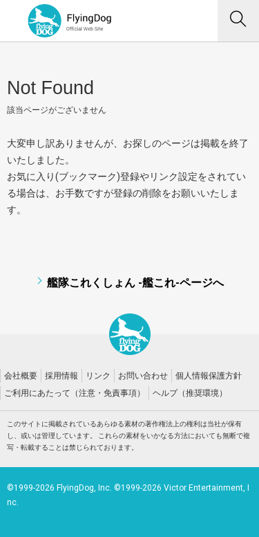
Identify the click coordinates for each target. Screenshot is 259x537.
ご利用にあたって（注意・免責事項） (74, 393)
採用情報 (61, 376)
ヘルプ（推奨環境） (190, 393)
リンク (98, 376)
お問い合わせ (143, 376)
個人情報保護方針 (208, 376)
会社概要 (20, 376)
